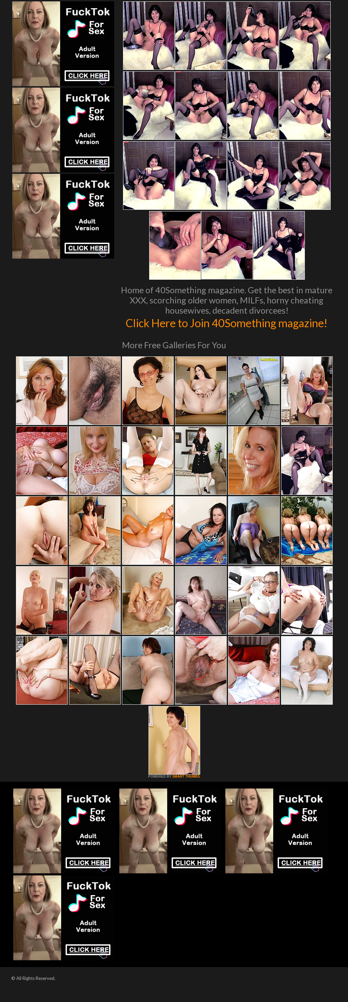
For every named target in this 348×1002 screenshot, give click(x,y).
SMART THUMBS (186, 791)
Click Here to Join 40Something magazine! (226, 329)
